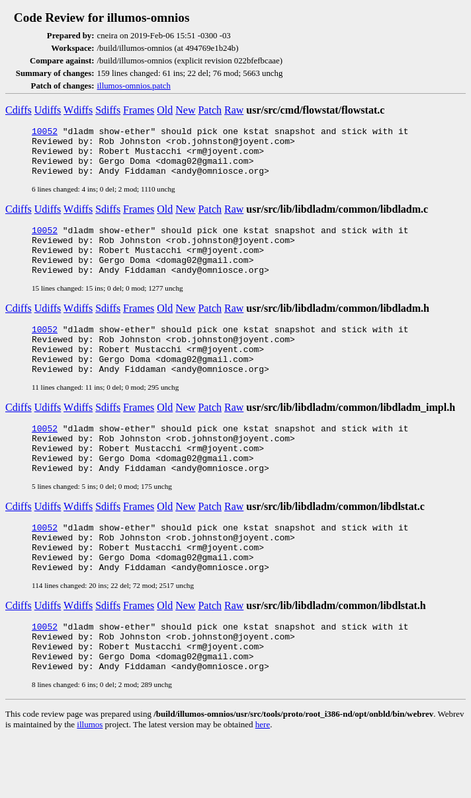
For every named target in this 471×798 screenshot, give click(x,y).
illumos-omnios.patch (134, 86)
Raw (233, 110)
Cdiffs (18, 110)
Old (165, 110)
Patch (210, 110)
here (262, 784)
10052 (45, 133)
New (185, 110)
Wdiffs (78, 110)
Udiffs (48, 110)
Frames (138, 110)
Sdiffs (107, 110)
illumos (90, 784)
